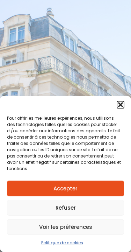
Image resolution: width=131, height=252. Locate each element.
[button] (120, 104)
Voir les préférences (65, 227)
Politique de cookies (62, 243)
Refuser (66, 207)
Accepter (65, 188)
